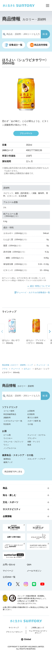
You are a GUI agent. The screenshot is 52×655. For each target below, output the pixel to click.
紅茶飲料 (31, 414)
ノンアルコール (9, 448)
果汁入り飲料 (32, 418)
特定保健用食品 (9, 414)
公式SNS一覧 (9, 577)
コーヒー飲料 (8, 411)
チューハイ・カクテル (36, 435)
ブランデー (31, 438)
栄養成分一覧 (15, 45)
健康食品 (7, 459)
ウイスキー (7, 438)
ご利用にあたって (37, 628)
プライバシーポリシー (14, 632)
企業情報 (7, 516)
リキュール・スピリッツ (13, 442)
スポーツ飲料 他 (34, 421)
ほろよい (27, 369)
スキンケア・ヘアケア (36, 459)
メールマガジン (34, 571)
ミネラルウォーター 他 (12, 421)
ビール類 (7, 435)
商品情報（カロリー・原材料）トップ (17, 365)
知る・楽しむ (9, 495)
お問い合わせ (9, 564)
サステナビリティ (12, 509)
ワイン (6, 445)
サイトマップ (14, 628)
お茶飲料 (31, 411)
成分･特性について (39, 286)
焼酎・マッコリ (33, 442)
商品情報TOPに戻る (13, 471)
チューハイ (15, 369)
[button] (49, 331)
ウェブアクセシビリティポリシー (38, 632)
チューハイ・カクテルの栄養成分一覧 (33, 292)
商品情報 (11, 18)
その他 (30, 424)
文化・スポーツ (10, 502)
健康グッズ (7, 462)
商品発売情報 (41, 45)
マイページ (8, 571)
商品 (5, 488)
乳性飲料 (7, 424)
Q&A (29, 564)
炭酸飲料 (7, 418)
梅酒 (29, 445)
